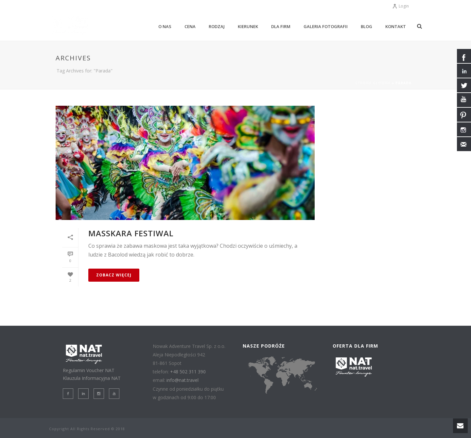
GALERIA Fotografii (326, 26)
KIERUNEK (248, 26)
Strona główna (373, 83)
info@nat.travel (182, 380)
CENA (190, 26)
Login (400, 6)
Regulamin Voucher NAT (88, 370)
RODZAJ (217, 26)
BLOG (366, 26)
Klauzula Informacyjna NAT (92, 378)
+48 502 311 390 (188, 371)
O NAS (164, 26)
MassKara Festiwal (131, 233)
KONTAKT (395, 26)
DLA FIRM (280, 26)
